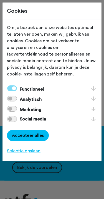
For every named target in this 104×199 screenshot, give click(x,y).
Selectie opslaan (23, 151)
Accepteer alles (28, 135)
